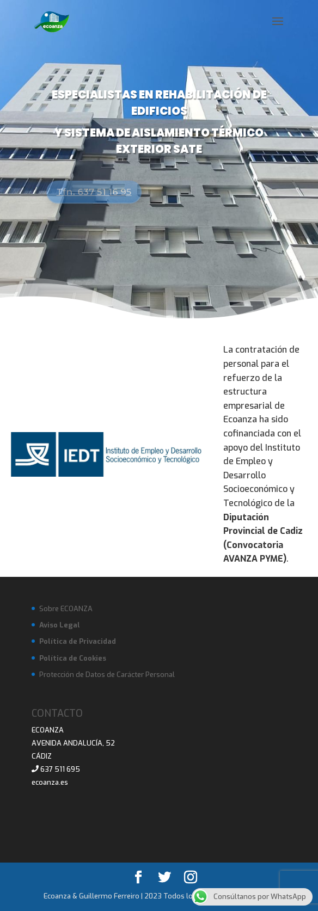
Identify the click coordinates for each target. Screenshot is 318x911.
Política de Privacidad (77, 641)
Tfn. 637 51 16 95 (96, 191)
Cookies (92, 658)
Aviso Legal (59, 625)
